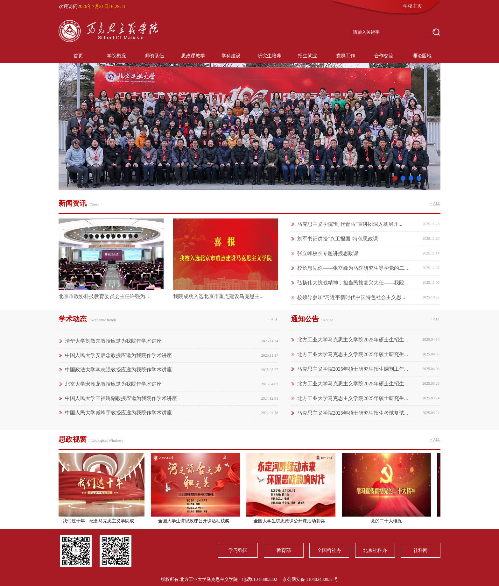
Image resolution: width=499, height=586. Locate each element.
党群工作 (345, 55)
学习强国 (238, 550)
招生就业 (307, 55)
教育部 (284, 550)
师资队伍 (154, 55)
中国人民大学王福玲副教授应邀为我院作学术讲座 (121, 398)
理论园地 (422, 55)
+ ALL (435, 203)
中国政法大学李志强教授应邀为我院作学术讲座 (118, 369)
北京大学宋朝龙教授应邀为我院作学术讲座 (113, 384)
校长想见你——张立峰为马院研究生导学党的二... (352, 268)
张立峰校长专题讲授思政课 (327, 253)
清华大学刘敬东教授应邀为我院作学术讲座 (113, 341)
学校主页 (412, 6)
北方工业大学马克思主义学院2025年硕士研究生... (352, 354)
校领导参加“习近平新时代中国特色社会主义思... (351, 297)
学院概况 (116, 55)
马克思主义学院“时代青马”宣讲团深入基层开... (349, 224)
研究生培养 (269, 55)
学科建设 (231, 55)
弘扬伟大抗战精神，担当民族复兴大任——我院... (352, 282)
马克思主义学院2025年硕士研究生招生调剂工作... (352, 369)
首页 (78, 55)
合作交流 (383, 55)
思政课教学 (193, 55)
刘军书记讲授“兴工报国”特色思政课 (337, 238)
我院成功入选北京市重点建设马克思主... (218, 296)
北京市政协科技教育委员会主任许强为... (104, 296)
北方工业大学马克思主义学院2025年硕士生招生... (352, 339)
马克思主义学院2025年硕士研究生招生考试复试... (352, 413)
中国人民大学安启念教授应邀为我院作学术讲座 (118, 355)
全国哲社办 (329, 550)
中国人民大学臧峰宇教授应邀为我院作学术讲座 (118, 412)
